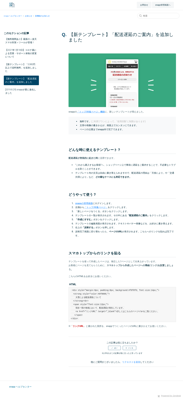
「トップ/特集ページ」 (96, 207)
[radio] (114, 348)
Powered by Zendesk (171, 395)
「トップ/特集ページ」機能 (91, 111)
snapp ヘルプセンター (13, 16)
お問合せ (144, 5)
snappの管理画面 (84, 203)
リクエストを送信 (131, 362)
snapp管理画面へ (163, 5)
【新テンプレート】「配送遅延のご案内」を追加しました (21, 80)
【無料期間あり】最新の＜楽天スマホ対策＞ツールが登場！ (21, 41)
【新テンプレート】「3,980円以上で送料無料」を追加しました (21, 67)
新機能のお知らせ (42, 16)
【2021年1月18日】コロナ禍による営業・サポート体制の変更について (21, 53)
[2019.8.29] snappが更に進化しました (20, 91)
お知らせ (28, 16)
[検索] (158, 16)
